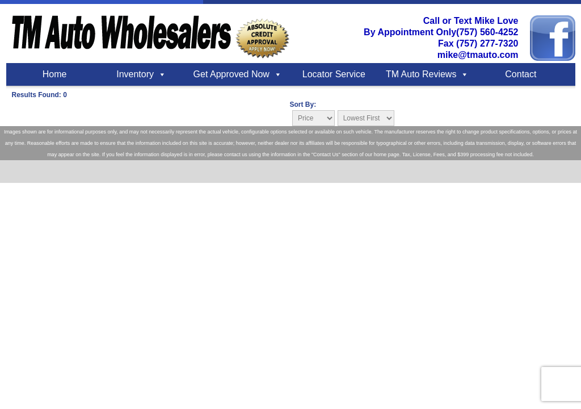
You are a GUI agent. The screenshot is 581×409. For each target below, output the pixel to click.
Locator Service (333, 74)
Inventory (135, 74)
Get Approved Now (231, 74)
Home (55, 74)
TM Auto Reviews (421, 74)
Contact (520, 74)
